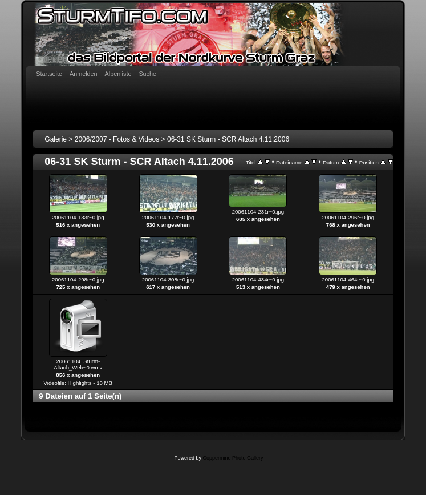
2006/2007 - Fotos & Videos (117, 139)
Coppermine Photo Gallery (232, 458)
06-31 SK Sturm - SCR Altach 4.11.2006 (228, 139)
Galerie (55, 139)
